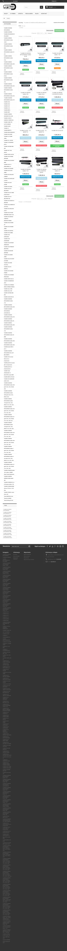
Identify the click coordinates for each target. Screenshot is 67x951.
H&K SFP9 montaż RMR (9, 374)
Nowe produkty (16, 556)
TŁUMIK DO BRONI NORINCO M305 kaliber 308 (8, 478)
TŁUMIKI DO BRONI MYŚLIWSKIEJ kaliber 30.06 (25, 55)
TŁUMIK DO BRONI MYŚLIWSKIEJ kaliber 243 (9, 94)
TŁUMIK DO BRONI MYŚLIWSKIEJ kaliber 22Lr (8, 89)
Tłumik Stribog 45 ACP (8, 500)
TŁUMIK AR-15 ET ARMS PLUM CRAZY (9, 193)
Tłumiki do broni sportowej (41, 54)
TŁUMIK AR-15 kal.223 (57, 130)
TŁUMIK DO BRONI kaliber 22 (57, 170)
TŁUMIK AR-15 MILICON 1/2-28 (9, 209)
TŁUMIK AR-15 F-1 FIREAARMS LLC (7, 165)
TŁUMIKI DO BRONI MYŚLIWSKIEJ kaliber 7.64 (8, 300)
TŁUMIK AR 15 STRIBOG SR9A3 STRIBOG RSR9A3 (9, 285)
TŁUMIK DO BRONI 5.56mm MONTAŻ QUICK (41, 171)
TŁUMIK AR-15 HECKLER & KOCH (9, 179)
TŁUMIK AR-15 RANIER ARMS (8, 227)
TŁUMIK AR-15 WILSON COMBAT (8, 175)
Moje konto (27, 552)
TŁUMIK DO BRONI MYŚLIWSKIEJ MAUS (7, 537)
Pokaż (20, 25)
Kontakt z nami (61, 1)
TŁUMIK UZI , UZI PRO (8, 140)
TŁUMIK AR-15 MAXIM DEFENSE (8, 251)
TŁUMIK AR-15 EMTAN (8, 230)
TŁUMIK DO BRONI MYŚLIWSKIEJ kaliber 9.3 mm (9, 52)
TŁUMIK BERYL (7, 110)
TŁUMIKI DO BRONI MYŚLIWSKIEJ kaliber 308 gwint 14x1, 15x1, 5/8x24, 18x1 (9, 385)
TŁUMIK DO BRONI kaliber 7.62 (57, 54)
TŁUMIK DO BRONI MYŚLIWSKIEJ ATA (7, 525)
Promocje (15, 554)
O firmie (13, 13)
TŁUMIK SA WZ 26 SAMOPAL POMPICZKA (8, 119)
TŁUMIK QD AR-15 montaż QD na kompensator (9, 363)
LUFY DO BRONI (7, 124)
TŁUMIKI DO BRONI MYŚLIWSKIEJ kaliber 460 (9, 343)
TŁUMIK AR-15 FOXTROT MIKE (9, 161)
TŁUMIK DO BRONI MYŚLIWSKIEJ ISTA (7, 519)
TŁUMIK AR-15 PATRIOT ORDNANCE (9, 243)
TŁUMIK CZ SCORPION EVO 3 (8, 143)
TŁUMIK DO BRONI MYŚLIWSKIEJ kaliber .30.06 (8, 40)
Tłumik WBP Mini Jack (8, 496)
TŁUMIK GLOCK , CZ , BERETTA (25, 131)
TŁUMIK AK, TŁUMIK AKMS (8, 137)
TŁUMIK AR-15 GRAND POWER (8, 271)
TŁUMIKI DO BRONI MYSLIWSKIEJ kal (7, 516)
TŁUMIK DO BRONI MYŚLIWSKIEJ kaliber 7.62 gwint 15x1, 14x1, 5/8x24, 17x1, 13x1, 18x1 (9, 401)
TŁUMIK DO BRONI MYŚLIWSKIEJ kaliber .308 (8, 67)
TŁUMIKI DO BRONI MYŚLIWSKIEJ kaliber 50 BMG (9, 334)
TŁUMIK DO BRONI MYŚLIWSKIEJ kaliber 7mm (8, 58)
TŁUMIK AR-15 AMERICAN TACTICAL (9, 205)
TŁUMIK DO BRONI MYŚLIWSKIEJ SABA (7, 522)
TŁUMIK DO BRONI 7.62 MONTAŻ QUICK (57, 93)
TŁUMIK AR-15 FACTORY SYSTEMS (9, 259)
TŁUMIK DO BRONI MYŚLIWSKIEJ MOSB (7, 528)
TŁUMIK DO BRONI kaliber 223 (25, 93)
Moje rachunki (27, 556)
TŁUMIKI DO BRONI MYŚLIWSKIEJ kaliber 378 (9, 315)
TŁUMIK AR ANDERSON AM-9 (9, 281)
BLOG (36, 13)
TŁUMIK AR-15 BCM (8, 186)
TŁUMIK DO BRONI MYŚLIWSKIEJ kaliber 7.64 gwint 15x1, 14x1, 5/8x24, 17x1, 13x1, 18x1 (9, 425)
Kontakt (44, 13)
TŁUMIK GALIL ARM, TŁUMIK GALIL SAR (8, 289)
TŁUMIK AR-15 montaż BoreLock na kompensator (8, 358)
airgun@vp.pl (53, 561)
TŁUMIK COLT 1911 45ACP (8, 151)
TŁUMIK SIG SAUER (8, 134)
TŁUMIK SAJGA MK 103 (9, 296)
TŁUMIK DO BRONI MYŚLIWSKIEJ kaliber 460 (9, 323)
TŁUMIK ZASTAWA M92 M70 (8, 293)
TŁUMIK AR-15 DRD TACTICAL (8, 263)
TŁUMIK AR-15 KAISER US (8, 223)
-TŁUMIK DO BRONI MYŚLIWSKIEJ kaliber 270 (9, 98)
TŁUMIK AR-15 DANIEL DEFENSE (8, 157)
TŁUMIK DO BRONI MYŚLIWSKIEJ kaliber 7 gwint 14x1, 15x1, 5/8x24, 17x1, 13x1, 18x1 (9, 449)
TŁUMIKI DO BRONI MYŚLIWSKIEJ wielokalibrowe (8, 310)
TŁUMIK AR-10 (7, 103)
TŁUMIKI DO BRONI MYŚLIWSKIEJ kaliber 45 (9, 319)
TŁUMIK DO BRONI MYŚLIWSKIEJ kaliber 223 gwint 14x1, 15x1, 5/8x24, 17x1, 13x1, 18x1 (9, 433)
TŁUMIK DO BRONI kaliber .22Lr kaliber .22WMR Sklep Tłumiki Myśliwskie (9, 472)
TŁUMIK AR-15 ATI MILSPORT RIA (7, 197)
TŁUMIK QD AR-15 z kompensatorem (8, 367)
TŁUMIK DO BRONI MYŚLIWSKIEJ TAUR (7, 534)
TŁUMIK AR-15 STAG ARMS (8, 171)
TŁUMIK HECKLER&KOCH (9, 132)
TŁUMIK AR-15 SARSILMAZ (7, 235)
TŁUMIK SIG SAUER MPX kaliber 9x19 (9, 379)
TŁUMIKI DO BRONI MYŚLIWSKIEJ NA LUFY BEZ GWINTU (9, 352)
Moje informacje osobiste (29, 559)
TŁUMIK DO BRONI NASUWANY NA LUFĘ (8, 115)
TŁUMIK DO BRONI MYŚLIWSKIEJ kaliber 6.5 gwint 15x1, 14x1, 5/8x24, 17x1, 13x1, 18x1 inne (9, 417)
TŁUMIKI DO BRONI (8, 32)
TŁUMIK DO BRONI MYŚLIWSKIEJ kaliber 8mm (8, 46)
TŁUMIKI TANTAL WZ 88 (9, 154)
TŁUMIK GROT (7, 112)
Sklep (6, 13)
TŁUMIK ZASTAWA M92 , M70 (9, 147)
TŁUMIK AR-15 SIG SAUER (8, 183)
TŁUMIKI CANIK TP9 (8, 122)
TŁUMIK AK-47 (7, 105)
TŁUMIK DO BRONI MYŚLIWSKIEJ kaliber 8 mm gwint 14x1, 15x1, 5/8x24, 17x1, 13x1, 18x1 (9, 457)
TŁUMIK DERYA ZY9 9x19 (9, 376)
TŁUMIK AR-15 (7, 101)
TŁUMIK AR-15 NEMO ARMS (8, 255)
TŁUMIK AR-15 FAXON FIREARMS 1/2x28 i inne (9, 213)
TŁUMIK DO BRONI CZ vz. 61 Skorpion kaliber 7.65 (9, 483)
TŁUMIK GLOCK (7, 126)
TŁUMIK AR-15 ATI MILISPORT (7, 189)
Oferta (20, 13)
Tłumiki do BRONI (7, 498)
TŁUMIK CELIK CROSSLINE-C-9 (7, 371)
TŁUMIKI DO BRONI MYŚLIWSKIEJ (8, 29)
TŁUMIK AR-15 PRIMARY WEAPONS (9, 247)
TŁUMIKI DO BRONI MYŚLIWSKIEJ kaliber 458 (9, 339)
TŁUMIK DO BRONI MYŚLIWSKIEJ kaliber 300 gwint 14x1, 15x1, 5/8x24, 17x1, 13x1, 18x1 (9, 441)
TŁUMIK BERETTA (7, 130)
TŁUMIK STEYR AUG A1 (9, 278)
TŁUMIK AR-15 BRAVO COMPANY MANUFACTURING (8, 218)
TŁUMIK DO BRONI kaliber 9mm (41, 93)
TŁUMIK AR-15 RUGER (8, 168)
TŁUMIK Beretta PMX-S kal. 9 (8, 347)
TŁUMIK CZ (6, 128)
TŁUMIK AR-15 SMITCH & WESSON (9, 201)
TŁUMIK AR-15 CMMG (8, 232)
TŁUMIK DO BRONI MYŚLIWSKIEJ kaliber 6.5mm (8, 73)
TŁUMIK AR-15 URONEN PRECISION (9, 275)
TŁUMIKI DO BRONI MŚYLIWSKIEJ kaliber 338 (9, 305)
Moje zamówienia (27, 554)
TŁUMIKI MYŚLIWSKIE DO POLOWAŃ (9, 35)
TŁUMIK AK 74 (7, 108)
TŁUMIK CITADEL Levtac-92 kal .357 (9, 493)
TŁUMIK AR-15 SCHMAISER (7, 239)
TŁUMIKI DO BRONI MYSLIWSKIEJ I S (7, 513)
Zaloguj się (54, 1)
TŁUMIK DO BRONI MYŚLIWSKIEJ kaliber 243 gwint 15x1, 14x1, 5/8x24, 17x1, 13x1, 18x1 (9, 409)
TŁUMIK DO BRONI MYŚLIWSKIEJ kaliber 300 (9, 62)
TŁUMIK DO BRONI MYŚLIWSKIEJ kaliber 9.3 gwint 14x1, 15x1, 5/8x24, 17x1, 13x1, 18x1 (9, 465)
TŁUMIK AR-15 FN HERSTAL (7, 267)
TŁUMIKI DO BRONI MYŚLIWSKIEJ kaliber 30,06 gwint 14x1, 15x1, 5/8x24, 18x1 (8, 393)
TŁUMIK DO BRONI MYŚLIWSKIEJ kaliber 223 (9, 84)
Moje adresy (26, 557)
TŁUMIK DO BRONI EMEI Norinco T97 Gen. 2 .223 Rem (9, 488)
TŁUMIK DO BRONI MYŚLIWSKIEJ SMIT (7, 531)
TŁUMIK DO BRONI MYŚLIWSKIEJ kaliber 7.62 (8, 79)
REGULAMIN (29, 13)
